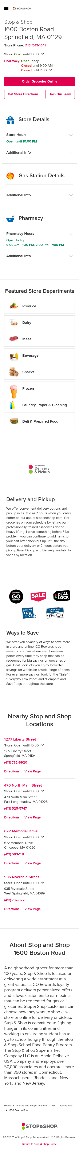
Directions (12, 771)
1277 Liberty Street (20, 739)
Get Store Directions (23, 94)
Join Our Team (60, 94)
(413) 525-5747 (15, 809)
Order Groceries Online (39, 82)
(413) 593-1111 (14, 854)
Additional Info (18, 152)
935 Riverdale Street (21, 877)
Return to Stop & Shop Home (39, 1144)
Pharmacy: (12, 61)
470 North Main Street (23, 785)
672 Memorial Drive (20, 831)
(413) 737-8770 (15, 900)
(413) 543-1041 (35, 45)
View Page (32, 771)
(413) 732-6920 (15, 763)
